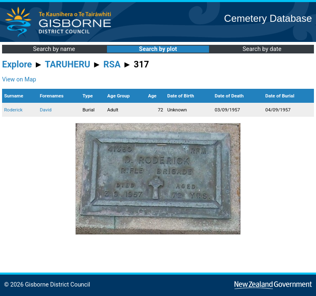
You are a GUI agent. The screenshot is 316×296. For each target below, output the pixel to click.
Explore (17, 64)
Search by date (261, 49)
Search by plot (158, 49)
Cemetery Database (268, 18)
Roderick (13, 110)
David (46, 110)
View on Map (19, 79)
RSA (112, 64)
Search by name (54, 49)
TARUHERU (67, 64)
